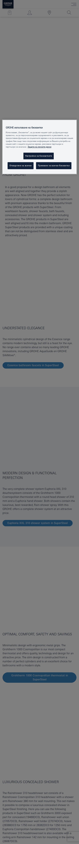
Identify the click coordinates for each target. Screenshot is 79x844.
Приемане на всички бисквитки (54, 165)
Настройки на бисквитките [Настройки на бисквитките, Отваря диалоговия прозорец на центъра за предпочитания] (38, 156)
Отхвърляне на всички (20, 165)
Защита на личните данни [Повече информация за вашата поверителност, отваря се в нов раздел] (39, 147)
